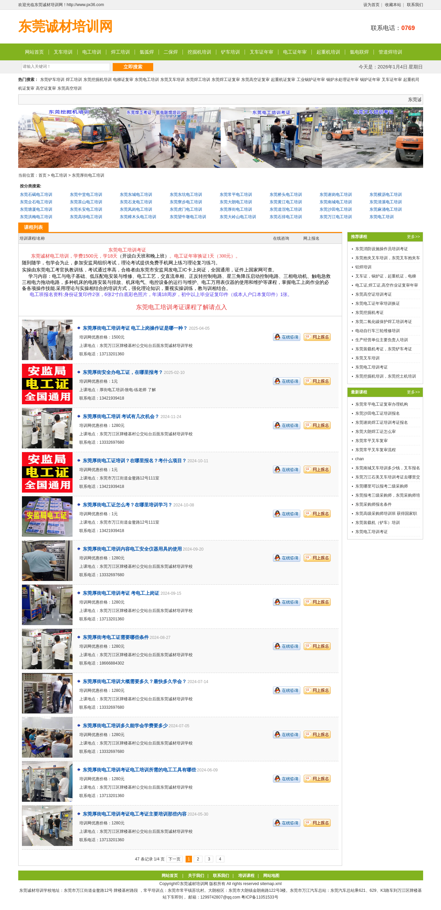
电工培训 (91, 52)
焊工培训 (120, 52)
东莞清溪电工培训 (385, 202)
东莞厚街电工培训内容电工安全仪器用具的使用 (132, 549)
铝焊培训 (363, 267)
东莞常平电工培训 (236, 194)
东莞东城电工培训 (136, 194)
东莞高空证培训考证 (373, 294)
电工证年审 (295, 52)
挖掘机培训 (199, 52)
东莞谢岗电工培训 (336, 194)
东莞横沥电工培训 (385, 194)
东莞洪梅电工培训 (36, 216)
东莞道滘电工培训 (286, 209)
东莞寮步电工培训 (186, 202)
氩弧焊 (147, 52)
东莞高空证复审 (255, 79)
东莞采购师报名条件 (373, 504)
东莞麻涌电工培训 (385, 209)
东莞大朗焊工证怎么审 (375, 431)
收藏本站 (393, 4)
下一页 (174, 859)
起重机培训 (328, 52)
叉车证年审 (261, 52)
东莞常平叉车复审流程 (375, 449)
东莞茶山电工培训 (86, 202)
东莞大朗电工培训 (236, 202)
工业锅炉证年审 (311, 79)
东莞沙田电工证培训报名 (377, 413)
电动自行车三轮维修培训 (377, 330)
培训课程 (246, 875)
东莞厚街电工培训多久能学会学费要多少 (125, 725)
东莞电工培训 (147, 79)
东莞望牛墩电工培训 (188, 216)
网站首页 (34, 52)
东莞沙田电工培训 (336, 209)
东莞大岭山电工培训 (238, 216)
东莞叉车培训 (172, 79)
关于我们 (196, 875)
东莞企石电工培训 (36, 202)
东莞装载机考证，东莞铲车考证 (383, 349)
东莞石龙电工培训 (136, 202)
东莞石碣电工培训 (36, 194)
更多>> (413, 236)
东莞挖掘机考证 (369, 312)
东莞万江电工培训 (336, 216)
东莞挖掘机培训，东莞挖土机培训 (385, 376)
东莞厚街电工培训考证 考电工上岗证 (121, 593)
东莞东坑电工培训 (186, 194)
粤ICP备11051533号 (259, 897)
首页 (42, 175)
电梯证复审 (123, 79)
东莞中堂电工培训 (86, 194)
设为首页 (371, 4)
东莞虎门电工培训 (186, 209)
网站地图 (271, 875)
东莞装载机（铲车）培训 (377, 522)
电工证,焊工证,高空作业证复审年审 (386, 285)
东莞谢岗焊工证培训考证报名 (381, 422)
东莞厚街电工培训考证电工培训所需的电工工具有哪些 (139, 769)
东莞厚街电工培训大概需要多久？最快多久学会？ (135, 681)
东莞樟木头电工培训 (138, 216)
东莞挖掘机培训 (97, 79)
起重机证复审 (283, 79)
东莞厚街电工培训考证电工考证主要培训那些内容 (135, 814)
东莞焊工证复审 (226, 79)
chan (359, 459)
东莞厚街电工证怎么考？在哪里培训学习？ (127, 504)
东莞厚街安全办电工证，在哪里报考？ (123, 372)
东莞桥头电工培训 (286, 194)
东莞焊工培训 (198, 79)
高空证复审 (46, 88)
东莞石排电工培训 (286, 216)
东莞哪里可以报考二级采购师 (381, 486)
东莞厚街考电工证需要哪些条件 (116, 637)
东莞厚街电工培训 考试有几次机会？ (121, 416)
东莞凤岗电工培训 (136, 209)
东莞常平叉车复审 (371, 440)
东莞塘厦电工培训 (36, 209)
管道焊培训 (390, 52)
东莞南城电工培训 (336, 202)
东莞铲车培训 (52, 79)
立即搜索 (132, 66)
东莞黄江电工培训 (286, 202)
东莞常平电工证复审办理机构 (381, 404)
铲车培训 (230, 52)
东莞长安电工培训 (86, 209)
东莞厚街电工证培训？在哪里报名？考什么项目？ (135, 460)
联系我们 (415, 4)
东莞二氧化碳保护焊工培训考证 (383, 321)
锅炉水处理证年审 (342, 79)
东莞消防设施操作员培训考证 (381, 248)
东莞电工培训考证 (371, 367)
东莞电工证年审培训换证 (377, 303)
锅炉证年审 (370, 79)
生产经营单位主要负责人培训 (381, 339)
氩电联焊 (359, 52)
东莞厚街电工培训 (88, 175)
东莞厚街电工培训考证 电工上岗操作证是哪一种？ (135, 328)
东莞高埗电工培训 (86, 216)
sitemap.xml (271, 883)
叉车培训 (63, 52)
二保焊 (171, 52)
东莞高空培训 (69, 88)
